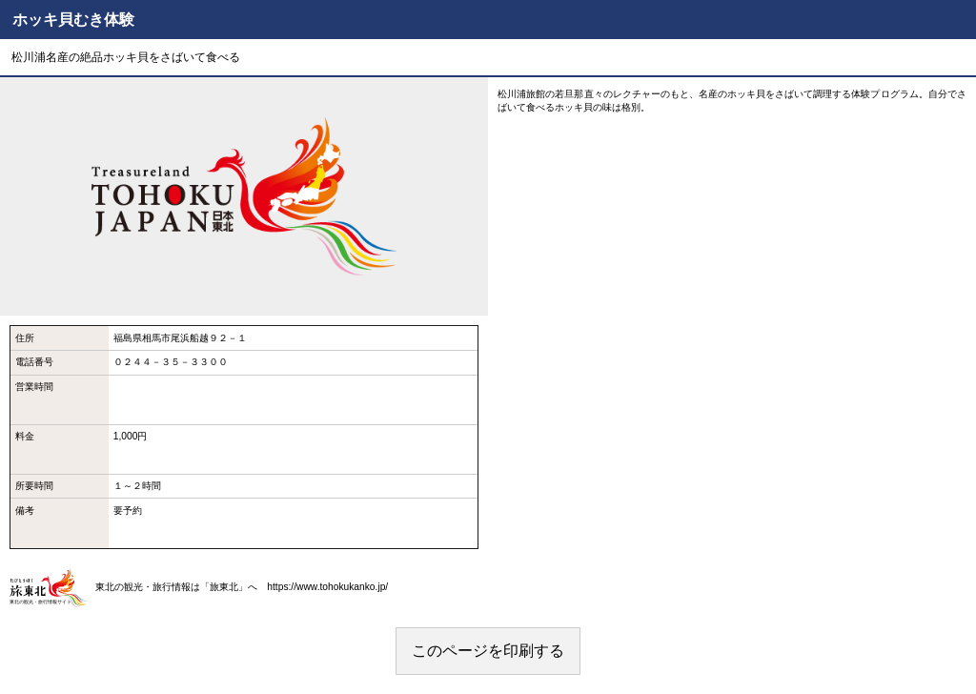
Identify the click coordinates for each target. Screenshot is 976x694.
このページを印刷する (488, 651)
